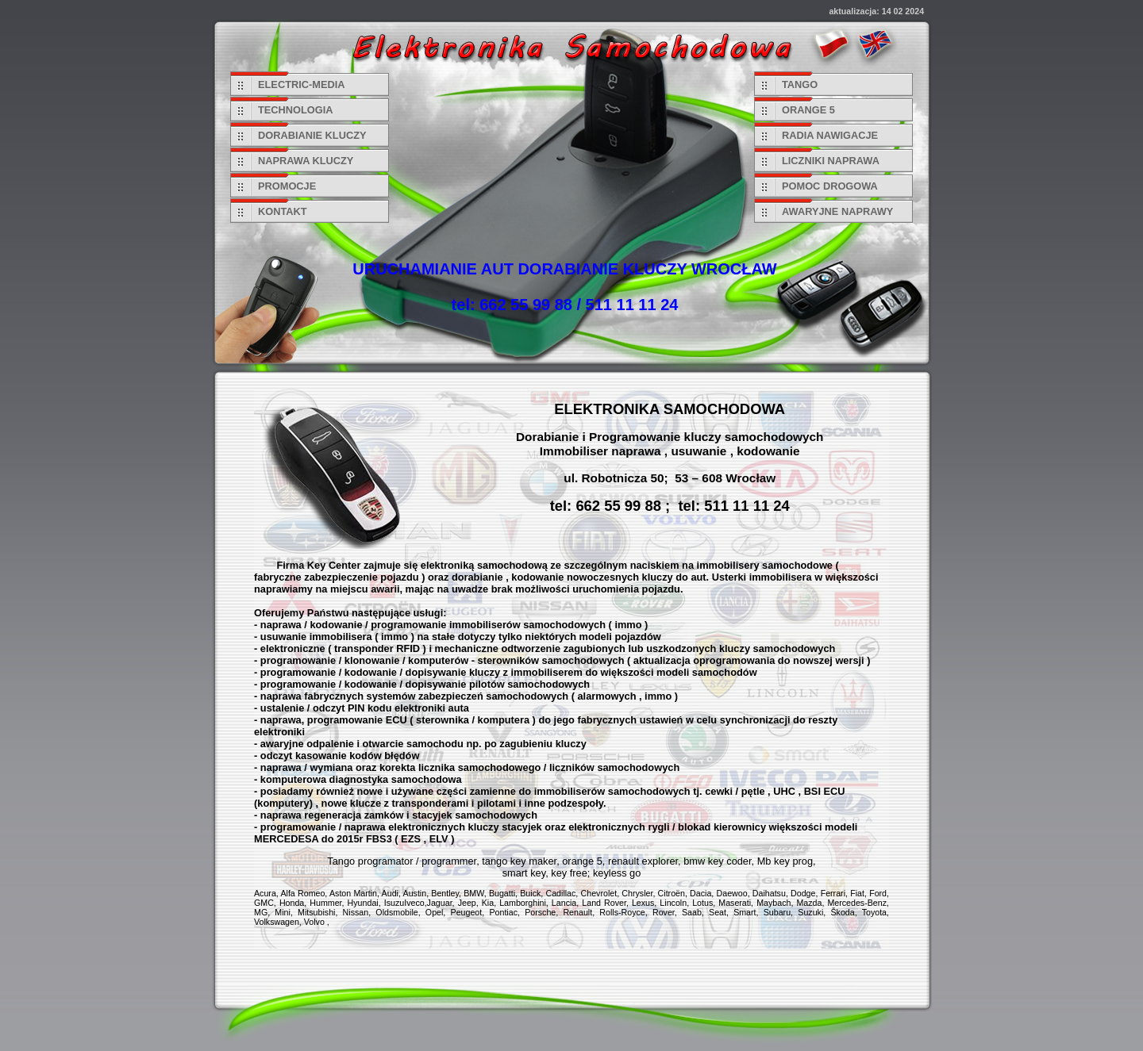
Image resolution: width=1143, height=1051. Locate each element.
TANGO (800, 84)
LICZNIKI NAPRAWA (830, 161)
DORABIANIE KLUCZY (312, 135)
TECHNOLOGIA (295, 110)
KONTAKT (282, 211)
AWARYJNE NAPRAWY (837, 211)
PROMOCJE (287, 186)
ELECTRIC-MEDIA (301, 84)
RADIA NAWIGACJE (830, 135)
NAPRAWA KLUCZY (305, 161)
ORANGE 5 (808, 110)
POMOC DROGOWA (830, 186)
